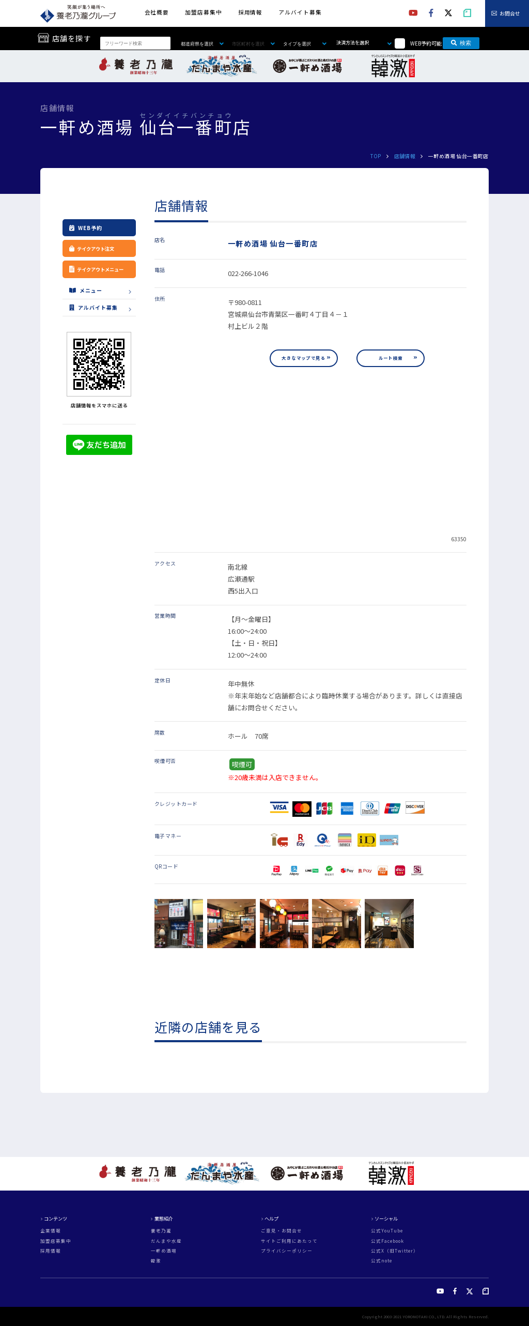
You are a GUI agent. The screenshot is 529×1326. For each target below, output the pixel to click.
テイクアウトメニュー (99, 269)
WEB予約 (85, 228)
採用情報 (250, 12)
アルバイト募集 (299, 12)
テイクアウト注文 (91, 248)
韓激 (156, 1260)
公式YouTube (387, 1230)
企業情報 (50, 1230)
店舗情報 (405, 156)
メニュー (85, 290)
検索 (461, 43)
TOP (375, 156)
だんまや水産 (166, 1241)
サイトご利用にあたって (289, 1241)
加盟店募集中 (203, 12)
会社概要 (157, 12)
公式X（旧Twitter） (394, 1250)
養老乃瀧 (161, 1230)
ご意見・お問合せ (281, 1230)
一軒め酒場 (164, 1250)
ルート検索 (391, 358)
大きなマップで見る (303, 358)
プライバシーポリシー (287, 1250)
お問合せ (510, 13)
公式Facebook (387, 1241)
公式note (381, 1260)
